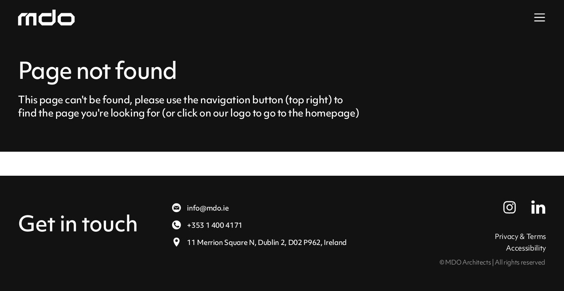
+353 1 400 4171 (207, 225)
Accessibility (526, 248)
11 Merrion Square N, (259, 242)
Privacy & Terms (520, 236)
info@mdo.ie (200, 208)
